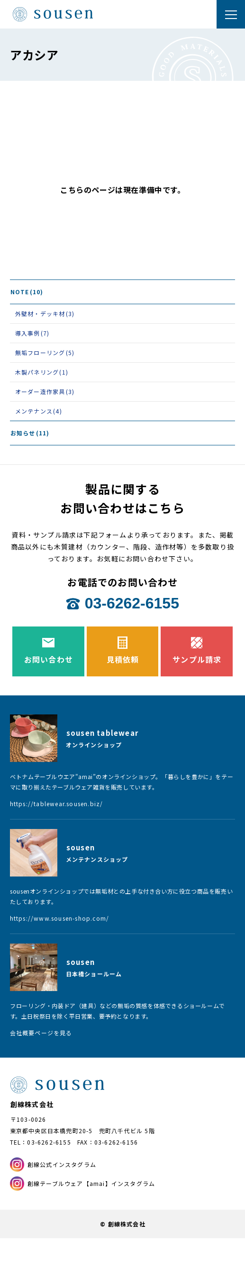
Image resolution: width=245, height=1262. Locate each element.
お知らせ (30, 433)
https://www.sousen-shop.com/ (59, 918)
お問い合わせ (48, 659)
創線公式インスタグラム (61, 1164)
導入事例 (32, 333)
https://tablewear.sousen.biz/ (56, 804)
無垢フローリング (44, 352)
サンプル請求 (196, 659)
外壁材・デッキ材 (44, 313)
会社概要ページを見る (41, 1033)
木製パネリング (41, 372)
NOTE (27, 292)
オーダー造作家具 (44, 391)
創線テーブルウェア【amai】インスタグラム (91, 1183)
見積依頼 (123, 659)
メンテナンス (38, 411)
